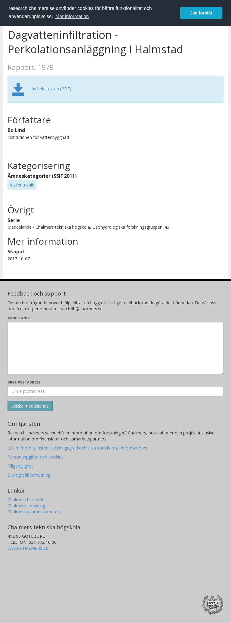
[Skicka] (30, 406)
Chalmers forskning (26, 506)
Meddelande (19, 318)
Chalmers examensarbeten (34, 512)
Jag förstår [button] (201, 13)
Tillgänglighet (20, 466)
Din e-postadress (24, 382)
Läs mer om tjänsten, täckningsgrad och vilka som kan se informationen (78, 448)
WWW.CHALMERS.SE (28, 548)
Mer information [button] (72, 16)
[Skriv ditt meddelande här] (115, 348)
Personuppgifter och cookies (35, 457)
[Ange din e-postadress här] (115, 391)
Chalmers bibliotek (25, 499)
